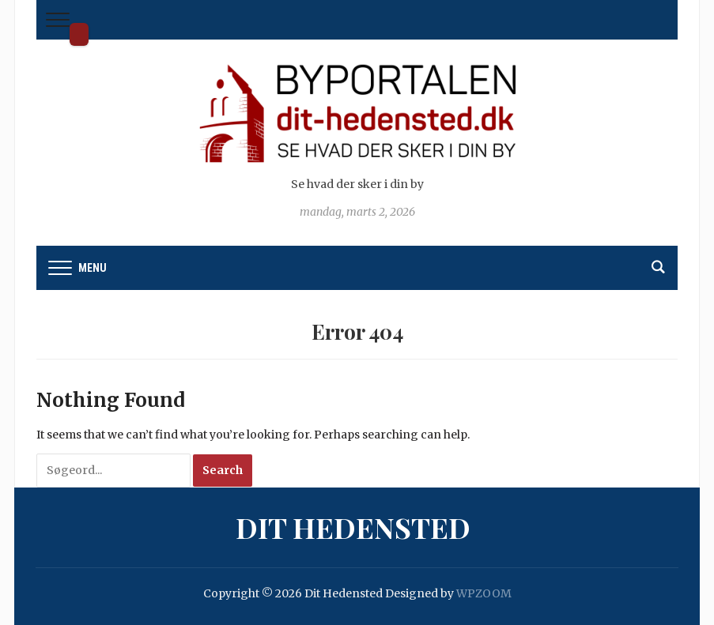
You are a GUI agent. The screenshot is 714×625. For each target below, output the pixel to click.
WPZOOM (484, 593)
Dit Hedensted (79, 34)
